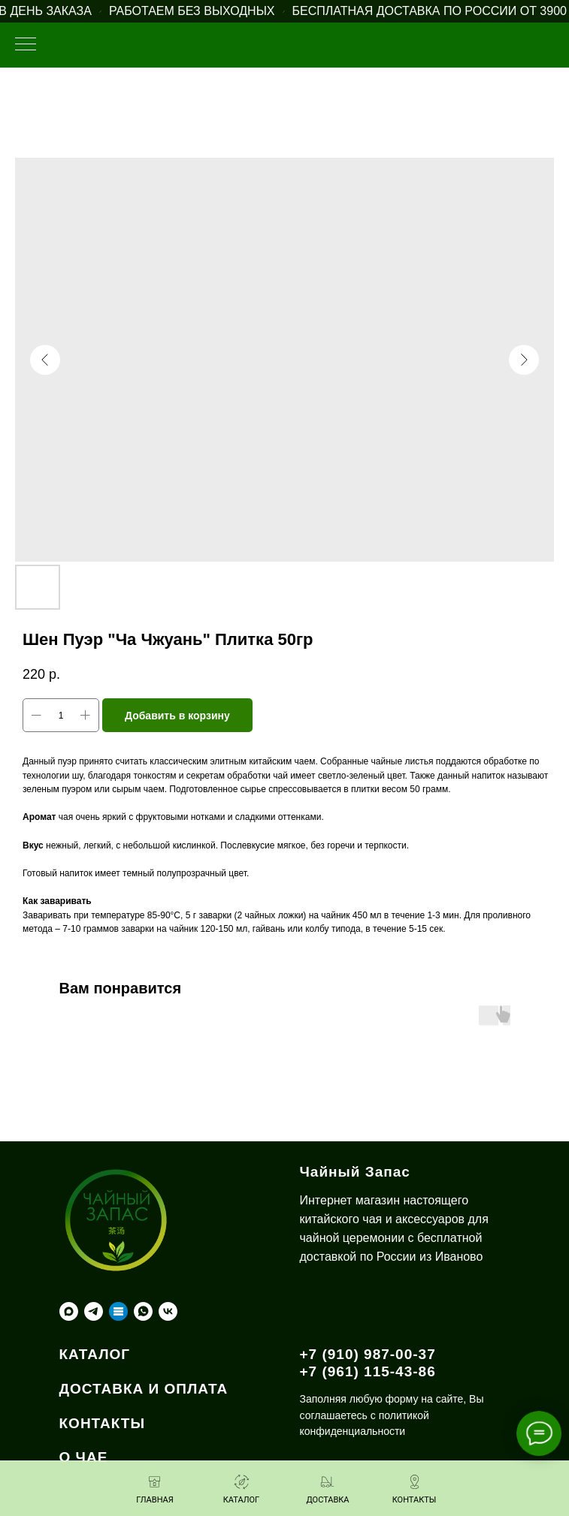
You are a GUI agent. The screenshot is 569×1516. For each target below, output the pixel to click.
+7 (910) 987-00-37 (368, 1354)
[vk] (168, 1311)
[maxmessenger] (68, 1311)
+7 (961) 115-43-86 (368, 1371)
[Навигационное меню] (25, 45)
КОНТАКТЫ (102, 1423)
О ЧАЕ (83, 1457)
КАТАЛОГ (95, 1354)
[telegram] (93, 1311)
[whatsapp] (143, 1311)
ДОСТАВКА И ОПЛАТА (144, 1389)
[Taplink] (118, 1311)
